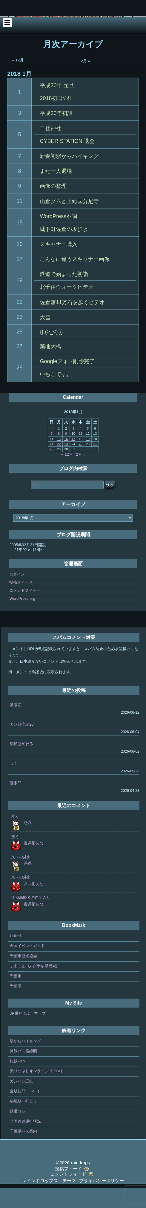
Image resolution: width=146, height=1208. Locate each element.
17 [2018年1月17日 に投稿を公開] (73, 458)
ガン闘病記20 (21, 744)
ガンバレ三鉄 (21, 1101)
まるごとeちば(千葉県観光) (33, 986)
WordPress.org (22, 618)
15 (19, 242)
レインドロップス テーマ (49, 1200)
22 (19, 322)
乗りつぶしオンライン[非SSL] (36, 1091)
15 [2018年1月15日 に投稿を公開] (59, 458)
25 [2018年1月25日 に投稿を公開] (80, 464)
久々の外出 (21, 877)
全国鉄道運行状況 (25, 1141)
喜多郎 (15, 803)
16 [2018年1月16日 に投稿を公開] (66, 458)
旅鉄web (17, 1081)
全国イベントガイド (27, 966)
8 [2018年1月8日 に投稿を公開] (59, 453)
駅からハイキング (25, 1060)
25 (19, 351)
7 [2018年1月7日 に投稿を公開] (52, 453)
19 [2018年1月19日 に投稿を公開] (88, 458)
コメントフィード (24, 610)
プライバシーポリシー (101, 1200)
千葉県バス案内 (23, 1151)
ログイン (17, 594)
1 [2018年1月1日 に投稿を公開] (59, 448)
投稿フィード (21, 602)
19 (19, 300)
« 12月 (18, 80)
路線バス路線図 (23, 1071)
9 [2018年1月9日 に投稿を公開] (66, 453)
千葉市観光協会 (23, 975)
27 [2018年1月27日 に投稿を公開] (95, 464)
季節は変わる (21, 764)
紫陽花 (15, 724)
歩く (14, 783)
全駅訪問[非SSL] (24, 1111)
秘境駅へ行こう (23, 1121)
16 (19, 264)
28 (19, 388)
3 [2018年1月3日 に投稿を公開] (73, 448)
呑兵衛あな (33, 862)
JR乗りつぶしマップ (28, 1033)
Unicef (15, 955)
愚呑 (28, 842)
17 (19, 279)
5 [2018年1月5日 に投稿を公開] (88, 448)
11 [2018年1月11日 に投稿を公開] (80, 453)
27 (19, 366)
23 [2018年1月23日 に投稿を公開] (66, 464)
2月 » (85, 80)
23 (19, 337)
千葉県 (15, 1006)
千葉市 (15, 995)
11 (19, 221)
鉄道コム (17, 1131)
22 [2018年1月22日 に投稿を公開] (59, 464)
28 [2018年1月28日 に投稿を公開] (51, 469)
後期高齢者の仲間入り (30, 917)
